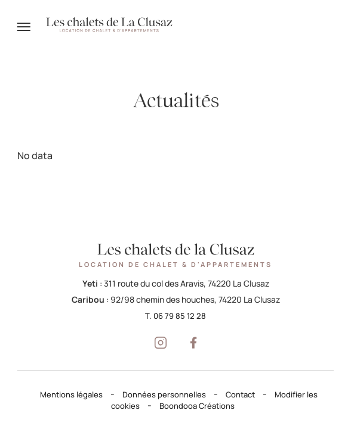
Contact (240, 394)
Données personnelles (164, 394)
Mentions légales (71, 394)
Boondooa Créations (197, 405)
